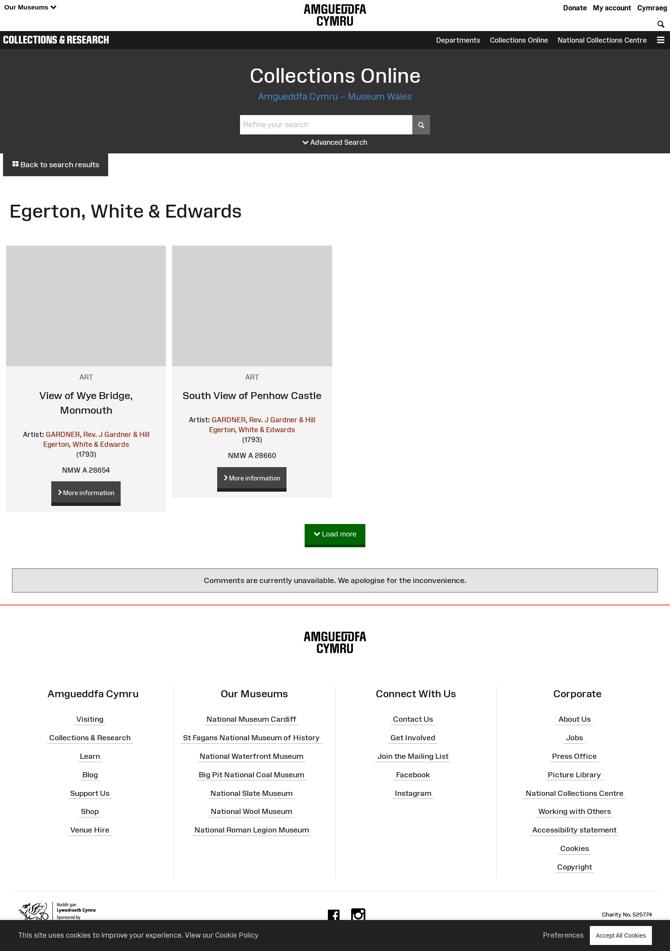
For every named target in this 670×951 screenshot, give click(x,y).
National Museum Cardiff (251, 719)
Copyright (574, 867)
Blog (90, 774)
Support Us (89, 793)
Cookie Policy (237, 935)
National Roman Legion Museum (251, 830)
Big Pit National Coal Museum (251, 774)
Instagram (413, 793)
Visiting (89, 719)
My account (612, 8)
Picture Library (574, 774)
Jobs (574, 737)
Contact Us (413, 719)
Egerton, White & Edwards (86, 444)
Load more (335, 534)
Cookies (574, 848)
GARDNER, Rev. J (74, 434)
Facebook (413, 774)
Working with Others (574, 811)
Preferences (563, 935)
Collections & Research (56, 39)
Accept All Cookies (621, 935)
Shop (90, 811)
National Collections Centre (602, 40)
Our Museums (30, 7)
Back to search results (55, 164)
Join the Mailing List (413, 756)
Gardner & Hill (127, 434)
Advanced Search (335, 142)
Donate (575, 8)
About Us (574, 719)
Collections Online (519, 40)
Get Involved (412, 737)
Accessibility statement (574, 830)
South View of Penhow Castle (252, 395)
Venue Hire (89, 830)
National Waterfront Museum (251, 756)
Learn (90, 756)
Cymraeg (652, 8)
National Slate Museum (251, 793)
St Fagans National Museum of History (251, 737)
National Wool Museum (251, 811)
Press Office (574, 756)
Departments (458, 40)
